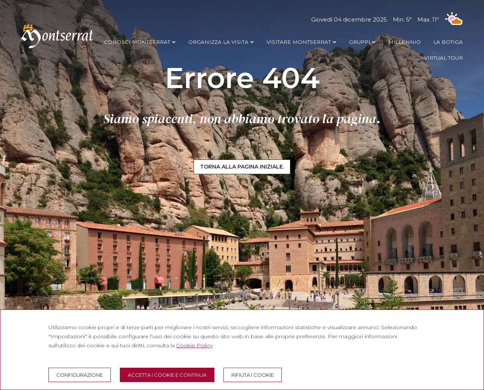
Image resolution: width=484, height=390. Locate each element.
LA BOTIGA (448, 42)
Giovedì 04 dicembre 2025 (387, 19)
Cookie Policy (194, 345)
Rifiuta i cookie (252, 375)
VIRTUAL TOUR (443, 58)
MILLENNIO (404, 42)
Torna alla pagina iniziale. (242, 166)
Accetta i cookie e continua (167, 375)
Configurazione (79, 375)
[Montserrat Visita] (57, 48)
